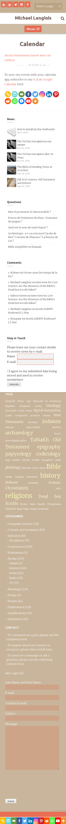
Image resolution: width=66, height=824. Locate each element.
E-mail (11, 362)
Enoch (57, 433)
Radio (13, 578)
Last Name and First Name (23, 682)
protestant (33, 482)
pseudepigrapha (15, 440)
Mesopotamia (54, 504)
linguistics (10, 406)
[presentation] (19, 783)
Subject (10, 713)
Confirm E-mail (15, 703)
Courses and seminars (23, 530)
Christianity (17, 488)
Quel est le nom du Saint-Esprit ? (28, 227)
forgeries (19, 476)
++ (44, 65)
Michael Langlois (33, 17)
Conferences (16, 546)
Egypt (20, 508)
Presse (12, 595)
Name (11, 356)
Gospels (10, 401)
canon (58, 460)
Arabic (8, 415)
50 (33, 65)
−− (22, 65)
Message (11, 724)
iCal (35, 79)
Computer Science (20, 524)
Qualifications (17, 613)
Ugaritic (41, 504)
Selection (14, 536)
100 (37, 65)
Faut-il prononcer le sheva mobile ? (29, 211)
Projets (12, 601)
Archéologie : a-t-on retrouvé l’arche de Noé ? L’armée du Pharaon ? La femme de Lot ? (33, 237)
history (50, 475)
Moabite (36, 460)
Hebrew (11, 482)
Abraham (33, 422)
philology (13, 467)
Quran (42, 468)
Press (13, 573)
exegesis (10, 508)
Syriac (35, 468)
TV (11, 583)
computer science (27, 415)
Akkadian (26, 468)
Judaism (51, 421)
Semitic (8, 476)
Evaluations (16, 552)
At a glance (16, 540)
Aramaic (54, 482)
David (21, 410)
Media (12, 558)
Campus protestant (39, 508)
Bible (53, 466)
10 (30, 65)
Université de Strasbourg (47, 401)
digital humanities (47, 410)
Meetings (14, 589)
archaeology (19, 433)
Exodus (24, 504)
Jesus (20, 401)
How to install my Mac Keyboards (36, 129)
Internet (15, 568)
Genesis (46, 415)
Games (14, 563)
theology (53, 405)
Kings (26, 508)
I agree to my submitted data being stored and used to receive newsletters (32, 375)
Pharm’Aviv (11, 410)
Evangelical (47, 460)
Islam (32, 504)
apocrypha (33, 427)
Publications (16, 607)
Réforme (9, 427)
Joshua (38, 406)
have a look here (41, 649)
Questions (15, 619)
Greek (26, 459)
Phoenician (24, 406)
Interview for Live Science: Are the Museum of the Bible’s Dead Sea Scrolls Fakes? (33, 286)
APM (58, 488)
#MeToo (56, 427)
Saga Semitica (12, 460)
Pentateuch (32, 476)
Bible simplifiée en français (25, 246)
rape (28, 401)
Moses (29, 410)
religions (18, 495)
